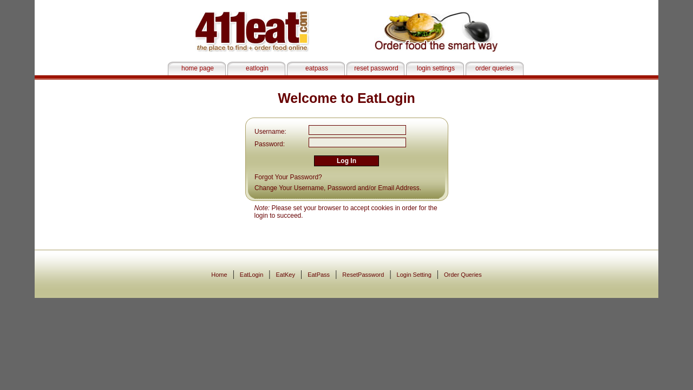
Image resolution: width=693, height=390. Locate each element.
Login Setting (414, 274)
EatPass (319, 274)
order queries (495, 68)
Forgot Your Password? (288, 177)
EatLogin (251, 274)
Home (219, 274)
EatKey (285, 274)
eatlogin (257, 68)
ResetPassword (363, 274)
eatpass (316, 68)
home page (197, 68)
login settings (436, 68)
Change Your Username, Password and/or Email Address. (337, 188)
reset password (376, 68)
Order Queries (463, 274)
